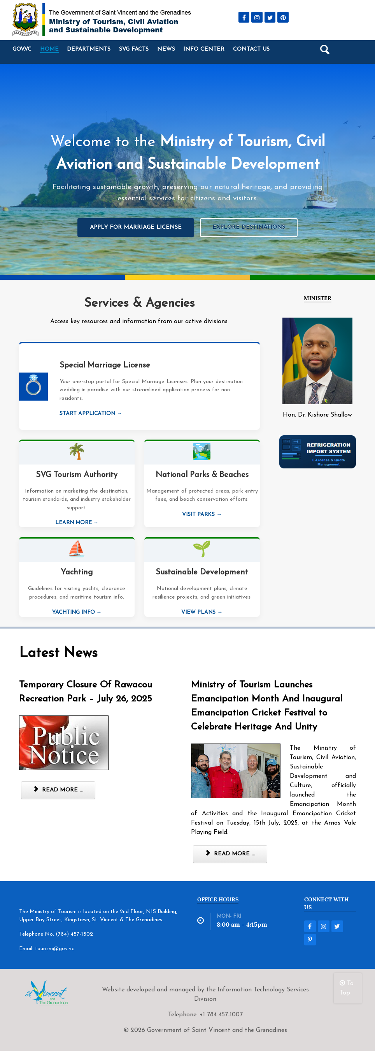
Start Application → (91, 413)
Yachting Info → (77, 612)
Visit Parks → (202, 514)
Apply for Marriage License (136, 227)
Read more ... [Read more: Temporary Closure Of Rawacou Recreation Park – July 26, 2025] (58, 789)
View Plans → (202, 612)
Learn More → (77, 522)
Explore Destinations (248, 227)
